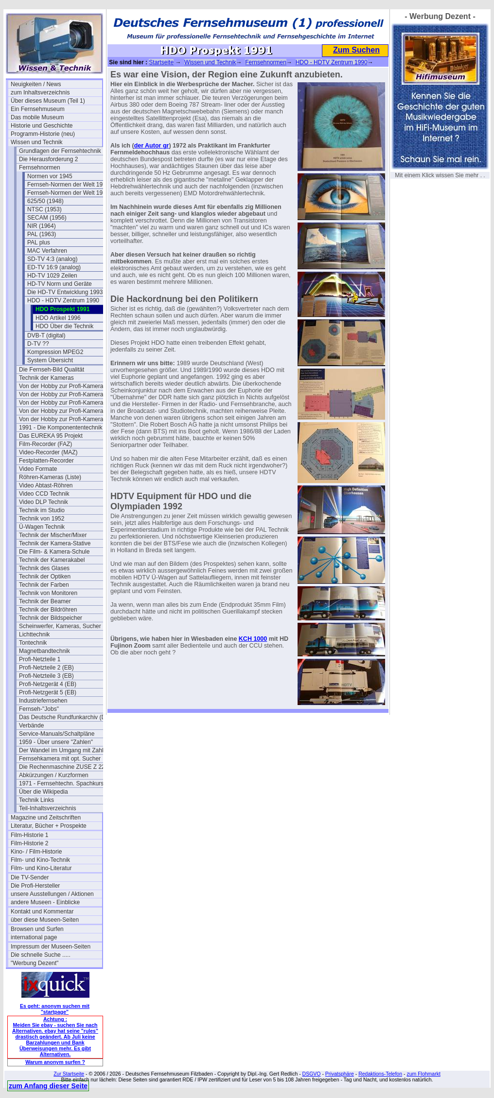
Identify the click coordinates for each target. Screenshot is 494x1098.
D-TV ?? (38, 343)
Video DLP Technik (43, 502)
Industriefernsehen (43, 700)
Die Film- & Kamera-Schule (54, 551)
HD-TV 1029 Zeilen (52, 275)
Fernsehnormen (39, 167)
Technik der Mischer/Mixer (53, 535)
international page (34, 937)
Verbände (31, 725)
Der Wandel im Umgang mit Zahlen (64, 750)
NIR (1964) (41, 226)
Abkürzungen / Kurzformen (53, 775)
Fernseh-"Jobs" (39, 709)
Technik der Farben (44, 584)
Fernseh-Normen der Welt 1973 (68, 184)
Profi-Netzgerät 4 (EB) (47, 684)
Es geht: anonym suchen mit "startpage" (54, 1009)
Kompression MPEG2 (55, 352)
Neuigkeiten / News (36, 84)
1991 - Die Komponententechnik (60, 427)
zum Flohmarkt (423, 1074)
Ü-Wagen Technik (42, 526)
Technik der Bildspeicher (50, 617)
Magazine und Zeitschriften (46, 817)
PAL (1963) (41, 234)
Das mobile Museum (37, 117)
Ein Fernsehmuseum (38, 109)
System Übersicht (50, 360)
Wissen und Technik (37, 142)
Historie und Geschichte (41, 125)
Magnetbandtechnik (44, 651)
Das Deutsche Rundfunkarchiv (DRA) (64, 717)
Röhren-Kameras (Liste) (50, 477)
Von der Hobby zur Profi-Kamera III (64, 411)
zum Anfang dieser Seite (48, 1086)
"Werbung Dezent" (34, 963)
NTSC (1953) (44, 209)
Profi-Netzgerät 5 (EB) (47, 692)
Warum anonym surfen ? (55, 1062)
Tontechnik (33, 642)
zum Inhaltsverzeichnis (40, 92)
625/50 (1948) (45, 201)
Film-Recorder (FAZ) (45, 444)
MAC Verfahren (47, 250)
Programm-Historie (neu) (43, 133)
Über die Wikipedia (43, 791)
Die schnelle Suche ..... (41, 954)
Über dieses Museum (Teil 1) (48, 100)
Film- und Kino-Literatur (41, 868)
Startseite (161, 62)
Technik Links (36, 800)
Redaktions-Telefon (380, 1074)
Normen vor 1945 (49, 176)
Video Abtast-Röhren (46, 485)
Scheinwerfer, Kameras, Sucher (60, 626)
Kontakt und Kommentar (42, 911)
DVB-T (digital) (46, 335)
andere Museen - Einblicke (45, 902)
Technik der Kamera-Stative (54, 543)
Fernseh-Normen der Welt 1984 (68, 192)
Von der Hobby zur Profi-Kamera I (62, 386)
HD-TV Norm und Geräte (59, 283)
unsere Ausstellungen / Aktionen (52, 894)
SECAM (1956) (47, 217)
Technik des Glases (44, 568)
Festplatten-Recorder (46, 460)
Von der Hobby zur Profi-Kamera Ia (64, 394)
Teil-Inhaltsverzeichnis (47, 808)
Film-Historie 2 (29, 843)
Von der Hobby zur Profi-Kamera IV (64, 419)
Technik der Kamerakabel (52, 560)
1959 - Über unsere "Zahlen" (56, 742)
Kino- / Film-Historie (36, 851)
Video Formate (38, 468)
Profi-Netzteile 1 (39, 659)
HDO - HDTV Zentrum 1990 (63, 300)
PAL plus (38, 242)
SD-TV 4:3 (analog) (52, 259)
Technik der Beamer (45, 601)
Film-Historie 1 (29, 835)
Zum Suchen (356, 50)
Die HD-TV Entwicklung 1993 (65, 292)
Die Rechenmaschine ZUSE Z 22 (62, 766)
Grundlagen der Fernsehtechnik (60, 151)
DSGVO (311, 1074)
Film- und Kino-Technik (40, 859)
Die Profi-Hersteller (35, 885)
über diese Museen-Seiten (45, 919)
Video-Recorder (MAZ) (48, 452)
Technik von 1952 (41, 518)
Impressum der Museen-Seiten (50, 946)
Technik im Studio (42, 510)
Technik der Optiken (45, 576)
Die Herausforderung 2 (48, 159)
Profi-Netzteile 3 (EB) (46, 675)
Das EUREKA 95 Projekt (51, 435)
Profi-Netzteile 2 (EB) (46, 667)
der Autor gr (151, 145)
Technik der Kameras (46, 377)
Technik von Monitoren (48, 593)
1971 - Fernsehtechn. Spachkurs (61, 783)
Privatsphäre (339, 1074)
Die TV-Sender (30, 877)
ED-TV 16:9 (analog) (54, 267)
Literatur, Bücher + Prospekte (49, 825)
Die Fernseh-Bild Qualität (51, 369)
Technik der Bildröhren (48, 609)
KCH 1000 (253, 638)
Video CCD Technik (44, 493)
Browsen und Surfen (37, 929)
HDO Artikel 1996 (58, 318)
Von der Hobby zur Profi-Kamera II (63, 402)
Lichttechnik (34, 634)
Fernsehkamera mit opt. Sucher (60, 758)
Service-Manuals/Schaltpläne (56, 733)
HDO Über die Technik (64, 326)
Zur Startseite (68, 1074)
